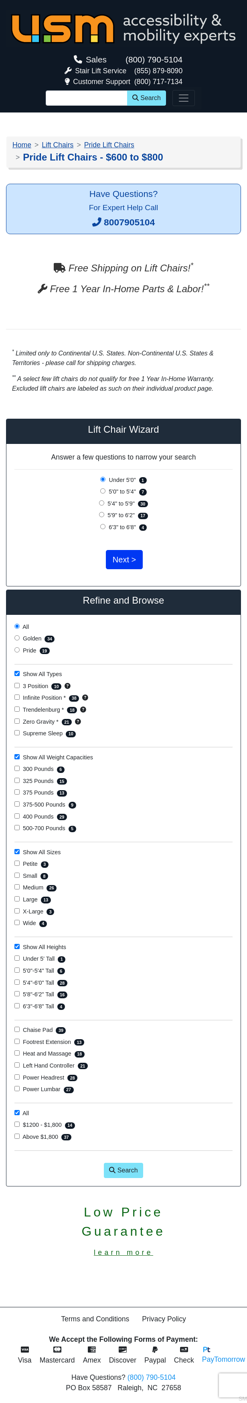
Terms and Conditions (95, 1319)
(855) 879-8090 (158, 71)
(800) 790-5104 (154, 59)
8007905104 (129, 222)
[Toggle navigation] (183, 98)
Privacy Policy (164, 1319)
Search (146, 97)
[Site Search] (87, 98)
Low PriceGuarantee (124, 1230)
